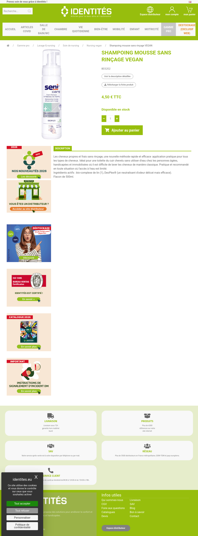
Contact (134, 516)
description (62, 148)
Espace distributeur (116, 528)
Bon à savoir (137, 512)
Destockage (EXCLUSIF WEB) (186, 29)
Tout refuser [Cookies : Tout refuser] (22, 510)
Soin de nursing (71, 45)
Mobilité (119, 29)
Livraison (135, 500)
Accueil (10, 29)
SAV (132, 504)
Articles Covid (27, 29)
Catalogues (108, 512)
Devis (105, 516)
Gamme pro (169, 29)
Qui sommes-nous (112, 500)
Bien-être (101, 29)
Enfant (135, 29)
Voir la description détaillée (117, 76)
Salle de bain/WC (43, 29)
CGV (104, 504)
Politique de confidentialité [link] (22, 526)
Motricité (152, 29)
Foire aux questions (113, 508)
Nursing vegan (94, 45)
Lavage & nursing (46, 45)
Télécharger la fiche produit (118, 84)
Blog (132, 508)
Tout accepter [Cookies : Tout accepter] (22, 503)
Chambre (60, 29)
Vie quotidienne (80, 29)
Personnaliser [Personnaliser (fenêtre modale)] (22, 517)
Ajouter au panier (122, 130)
